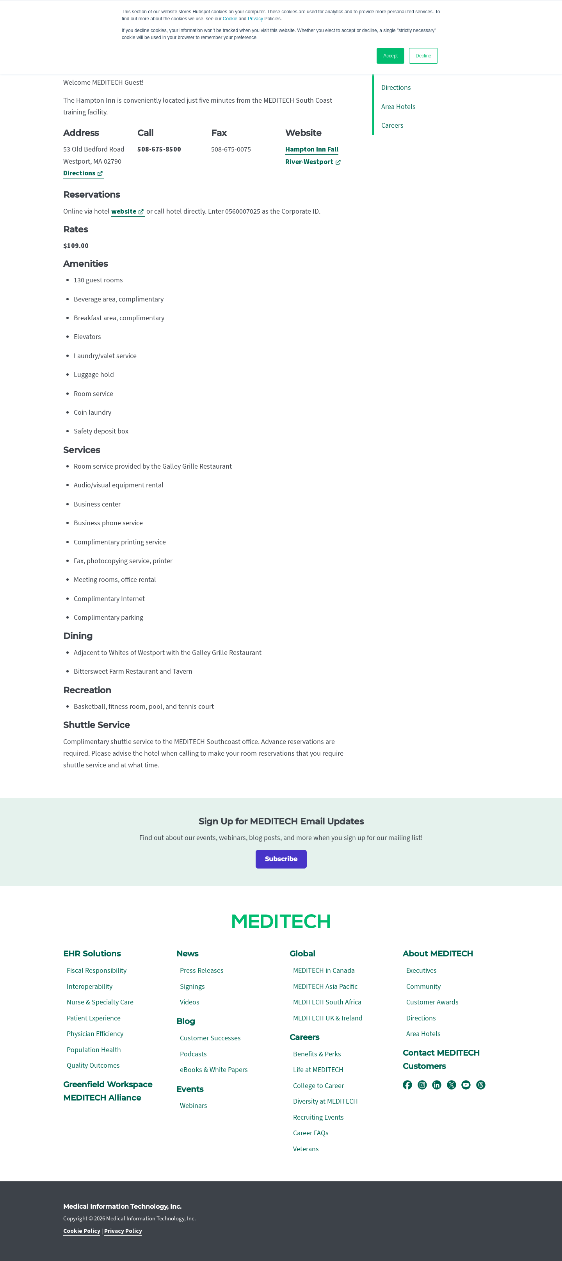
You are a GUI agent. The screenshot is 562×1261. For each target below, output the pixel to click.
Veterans (306, 1148)
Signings (192, 986)
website (123, 211)
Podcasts (193, 1053)
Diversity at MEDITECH (325, 1101)
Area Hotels (398, 106)
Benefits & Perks (317, 1053)
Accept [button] (390, 56)
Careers (392, 125)
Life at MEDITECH (318, 1069)
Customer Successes (210, 1037)
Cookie (230, 18)
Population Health (94, 1049)
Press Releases (202, 970)
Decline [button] (423, 56)
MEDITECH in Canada (324, 970)
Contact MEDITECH (441, 1053)
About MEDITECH (438, 953)
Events (189, 1089)
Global (302, 953)
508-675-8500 (159, 149)
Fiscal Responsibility (96, 970)
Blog (185, 1021)
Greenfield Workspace (107, 1084)
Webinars (193, 1105)
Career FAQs (311, 1132)
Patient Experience (94, 1017)
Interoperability (89, 986)
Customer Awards (432, 1001)
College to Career (318, 1085)
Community (423, 986)
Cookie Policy (81, 1231)
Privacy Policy (123, 1231)
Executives (421, 970)
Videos (189, 1001)
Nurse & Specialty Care (100, 1001)
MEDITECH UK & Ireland (328, 1017)
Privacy (255, 18)
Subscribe (281, 859)
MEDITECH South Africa (327, 1001)
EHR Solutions (92, 953)
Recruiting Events (318, 1117)
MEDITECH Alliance (102, 1097)
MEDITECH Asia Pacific (325, 986)
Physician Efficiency (95, 1033)
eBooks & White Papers (214, 1069)
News (187, 953)
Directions (79, 173)
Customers (424, 1066)
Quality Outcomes (93, 1065)
